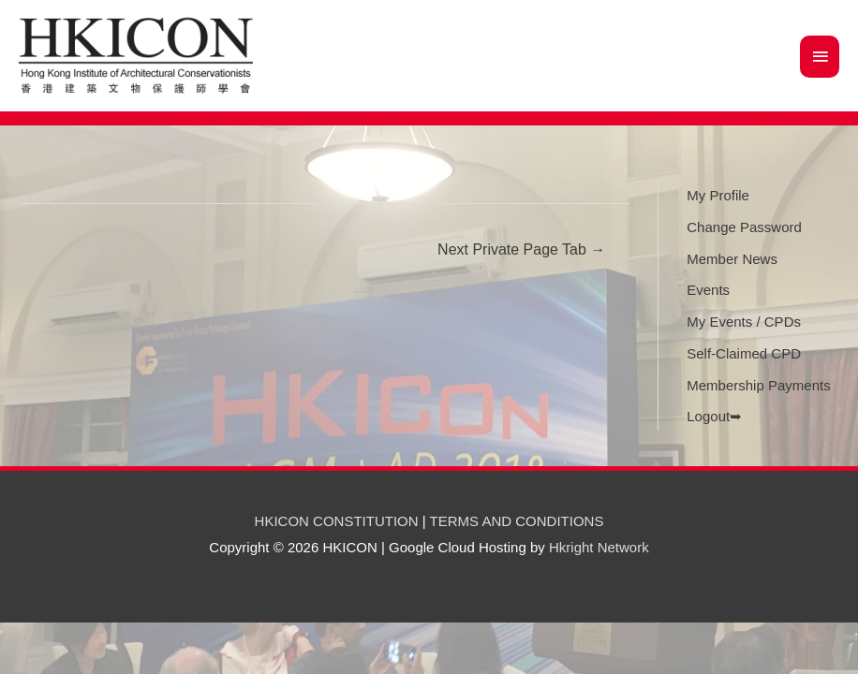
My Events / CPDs (744, 322)
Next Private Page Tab (521, 249)
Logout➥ (714, 416)
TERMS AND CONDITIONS (517, 521)
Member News (732, 259)
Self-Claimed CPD (744, 353)
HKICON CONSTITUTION (337, 521)
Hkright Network (599, 547)
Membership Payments (758, 385)
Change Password (744, 227)
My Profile (718, 195)
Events (708, 290)
